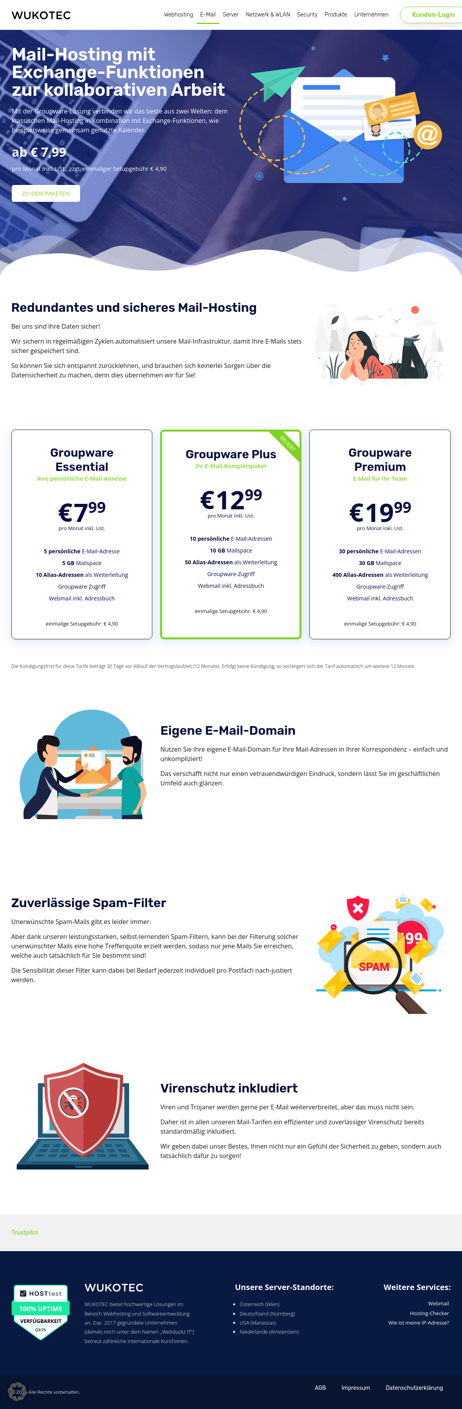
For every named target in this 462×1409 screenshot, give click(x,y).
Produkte (336, 14)
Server (231, 14)
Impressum (355, 1388)
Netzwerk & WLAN (268, 14)
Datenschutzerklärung (414, 1388)
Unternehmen (371, 14)
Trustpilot (24, 1232)
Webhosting (178, 14)
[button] (17, 1391)
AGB (320, 1388)
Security (307, 14)
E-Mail (207, 14)
